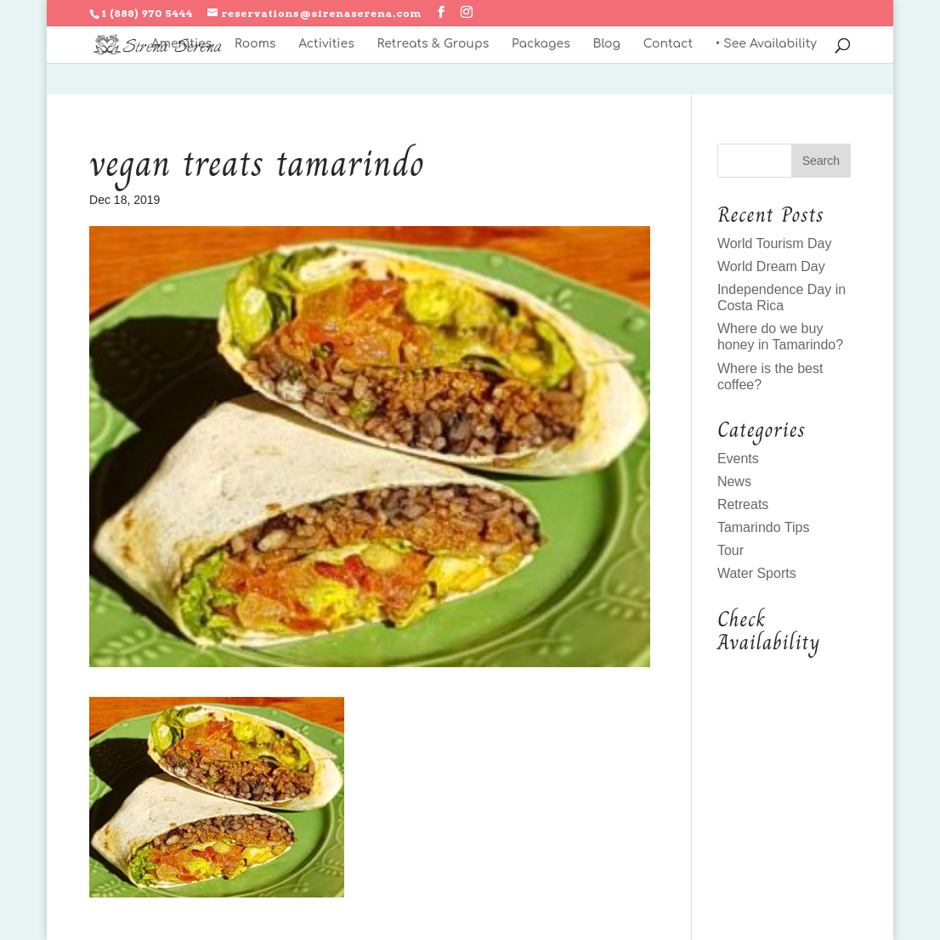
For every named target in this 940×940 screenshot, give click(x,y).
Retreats (742, 504)
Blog (606, 44)
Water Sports (756, 573)
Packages (541, 44)
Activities (326, 44)
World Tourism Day (774, 243)
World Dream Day (771, 266)
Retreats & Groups (433, 44)
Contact (668, 44)
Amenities (181, 44)
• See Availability (766, 44)
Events (738, 458)
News (734, 481)
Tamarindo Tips (763, 527)
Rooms (255, 44)
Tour (730, 550)
